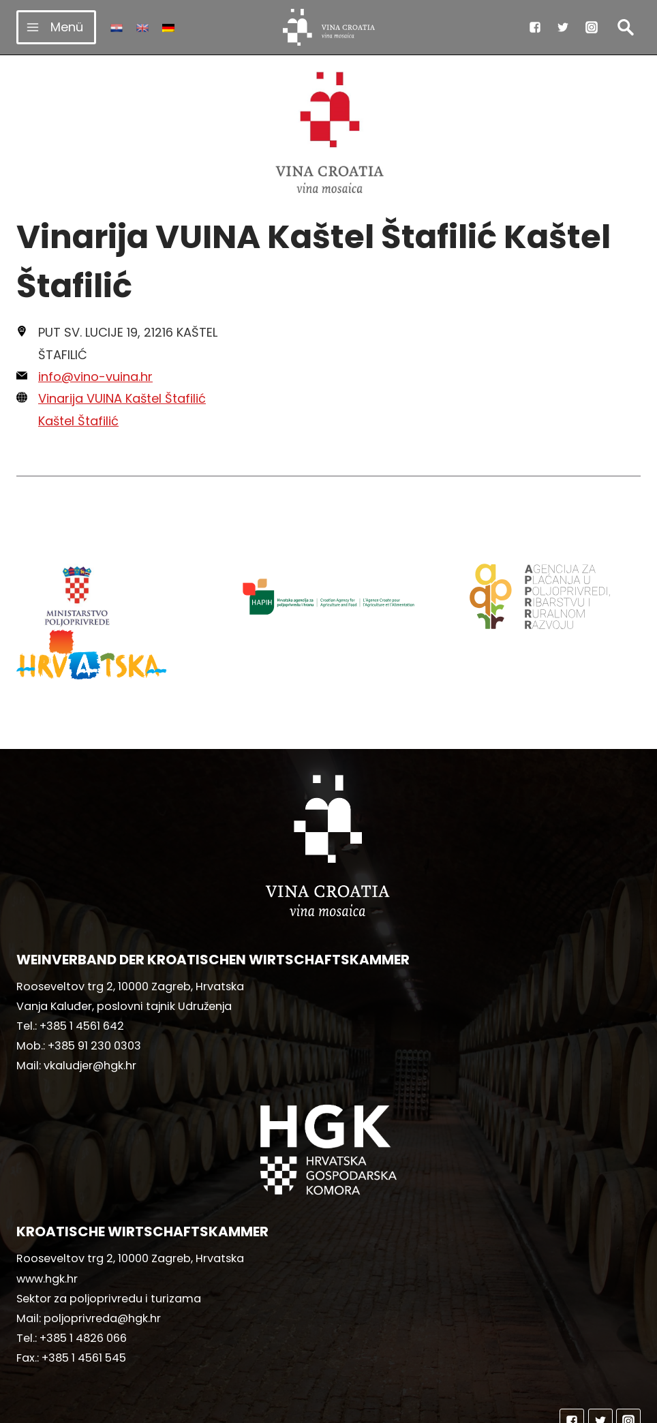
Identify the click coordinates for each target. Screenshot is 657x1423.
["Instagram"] (591, 27)
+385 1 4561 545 (84, 1292)
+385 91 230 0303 (94, 980)
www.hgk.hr (47, 1213)
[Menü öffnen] (56, 27)
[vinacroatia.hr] (329, 27)
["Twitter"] (563, 27)
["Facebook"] (535, 27)
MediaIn (442, 1406)
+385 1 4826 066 (83, 1273)
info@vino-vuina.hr (95, 376)
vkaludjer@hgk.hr (90, 1000)
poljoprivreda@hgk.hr (102, 1253)
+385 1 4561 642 (82, 960)
